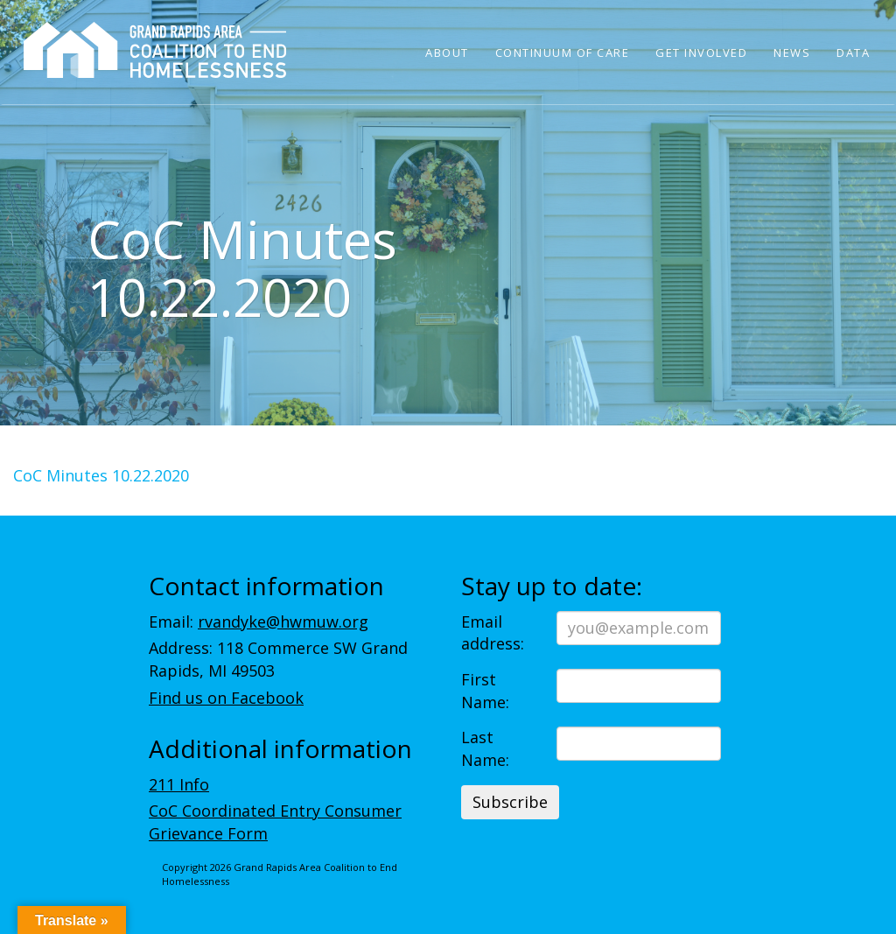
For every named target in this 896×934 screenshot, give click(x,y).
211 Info (179, 784)
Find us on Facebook (226, 697)
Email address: (492, 633)
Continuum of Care (562, 52)
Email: (258, 621)
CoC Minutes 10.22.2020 (101, 475)
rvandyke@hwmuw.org (283, 621)
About (447, 52)
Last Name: (485, 748)
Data (853, 52)
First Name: (485, 691)
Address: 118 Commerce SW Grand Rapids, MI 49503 (278, 659)
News (792, 52)
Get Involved (701, 52)
